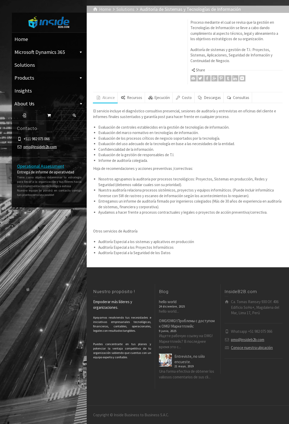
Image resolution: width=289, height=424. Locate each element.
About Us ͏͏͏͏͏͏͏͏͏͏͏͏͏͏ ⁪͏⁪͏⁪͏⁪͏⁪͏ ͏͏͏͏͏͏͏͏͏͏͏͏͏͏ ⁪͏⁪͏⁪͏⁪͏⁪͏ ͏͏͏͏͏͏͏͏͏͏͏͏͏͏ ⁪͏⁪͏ (48, 103)
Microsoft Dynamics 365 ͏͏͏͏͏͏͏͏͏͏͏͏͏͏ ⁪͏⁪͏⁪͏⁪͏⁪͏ (48, 52)
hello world (167, 301)
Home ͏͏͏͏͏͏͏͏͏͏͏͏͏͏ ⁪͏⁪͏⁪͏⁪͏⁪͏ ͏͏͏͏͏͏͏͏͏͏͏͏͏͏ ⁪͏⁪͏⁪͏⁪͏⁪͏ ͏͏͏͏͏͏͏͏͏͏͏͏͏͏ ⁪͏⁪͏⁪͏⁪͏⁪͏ (49, 39)
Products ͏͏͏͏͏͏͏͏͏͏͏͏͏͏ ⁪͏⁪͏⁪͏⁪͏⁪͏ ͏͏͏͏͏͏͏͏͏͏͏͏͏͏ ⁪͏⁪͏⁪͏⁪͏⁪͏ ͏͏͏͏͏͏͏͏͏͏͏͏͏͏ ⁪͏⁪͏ (48, 77)
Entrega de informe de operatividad (45, 172)
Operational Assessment (40, 166)
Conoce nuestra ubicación (252, 347)
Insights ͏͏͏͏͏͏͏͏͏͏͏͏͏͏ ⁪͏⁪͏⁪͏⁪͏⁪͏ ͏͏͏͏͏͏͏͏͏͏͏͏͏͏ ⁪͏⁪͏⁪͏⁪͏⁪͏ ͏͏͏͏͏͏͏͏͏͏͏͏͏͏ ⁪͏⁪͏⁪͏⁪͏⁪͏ (42, 92)
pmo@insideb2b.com (40, 146)
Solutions (24, 65)
